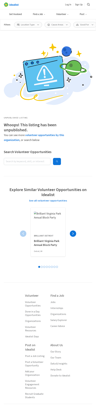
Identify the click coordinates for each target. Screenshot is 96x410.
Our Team (55, 281)
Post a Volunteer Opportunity (34, 287)
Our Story (55, 275)
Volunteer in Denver (47, 406)
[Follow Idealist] (36, 350)
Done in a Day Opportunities (33, 237)
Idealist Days (32, 260)
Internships (56, 232)
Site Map (62, 371)
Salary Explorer (58, 244)
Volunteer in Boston (67, 401)
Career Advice (57, 250)
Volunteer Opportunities (33, 227)
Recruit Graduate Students (34, 319)
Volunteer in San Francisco (18, 406)
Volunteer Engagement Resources (32, 308)
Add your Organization (32, 297)
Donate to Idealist (60, 299)
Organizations (33, 245)
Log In (68, 4)
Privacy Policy (46, 371)
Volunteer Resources (30, 252)
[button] (39, 14)
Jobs (53, 226)
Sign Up (79, 4)
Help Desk (55, 293)
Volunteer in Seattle (15, 401)
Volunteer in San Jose (41, 401)
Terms (32, 371)
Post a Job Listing (35, 280)
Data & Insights (58, 287)
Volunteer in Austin (71, 406)
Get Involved (15, 14)
